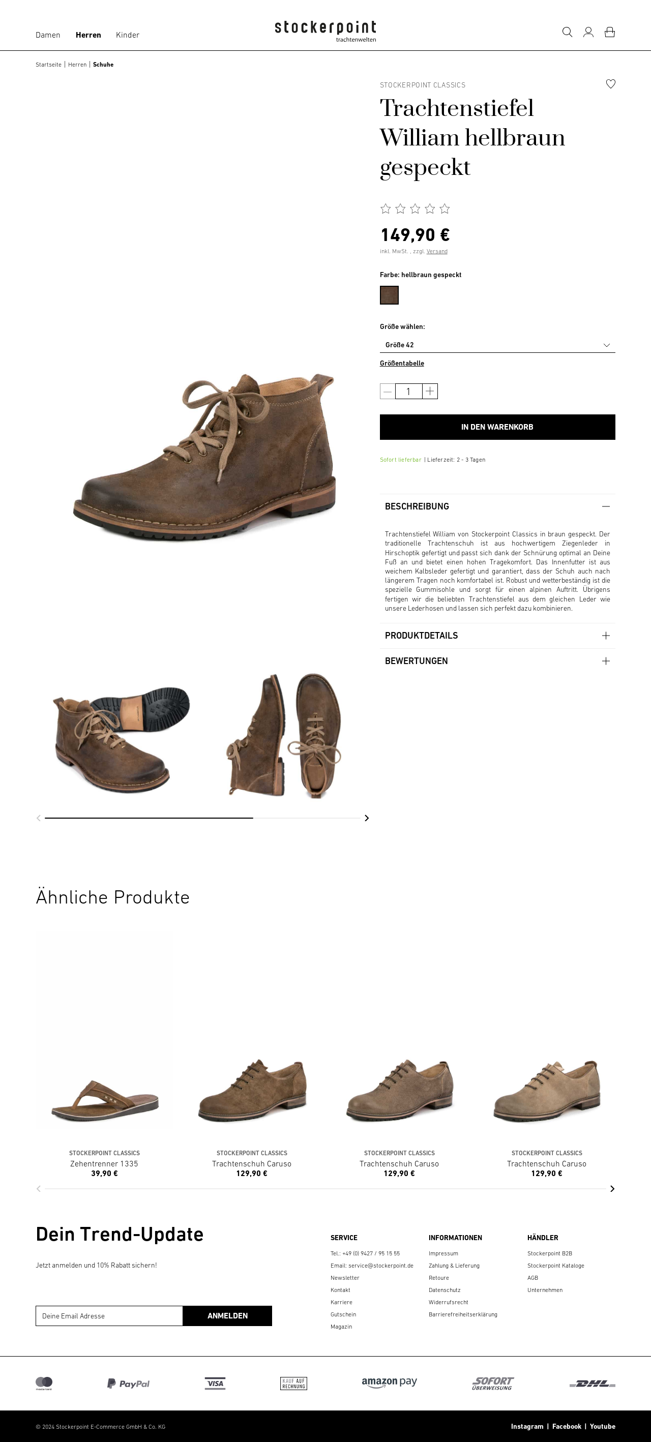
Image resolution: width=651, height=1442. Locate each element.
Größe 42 (400, 345)
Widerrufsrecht (448, 1302)
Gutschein (343, 1314)
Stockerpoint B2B (549, 1253)
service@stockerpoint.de (380, 1265)
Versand (437, 251)
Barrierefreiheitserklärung (463, 1314)
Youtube (601, 1426)
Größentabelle (402, 363)
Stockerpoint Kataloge (555, 1265)
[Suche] (567, 32)
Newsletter (345, 1277)
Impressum (443, 1253)
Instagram (527, 1426)
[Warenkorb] (610, 32)
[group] (117, 686)
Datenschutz (445, 1290)
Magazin (341, 1326)
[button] (38, 818)
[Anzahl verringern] (388, 391)
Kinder (127, 34)
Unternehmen (545, 1290)
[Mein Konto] (588, 32)
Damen (48, 34)
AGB (532, 1277)
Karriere (341, 1302)
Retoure (439, 1277)
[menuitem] (394, 293)
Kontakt (340, 1290)
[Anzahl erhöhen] (430, 391)
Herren (88, 35)
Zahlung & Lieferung (454, 1265)
